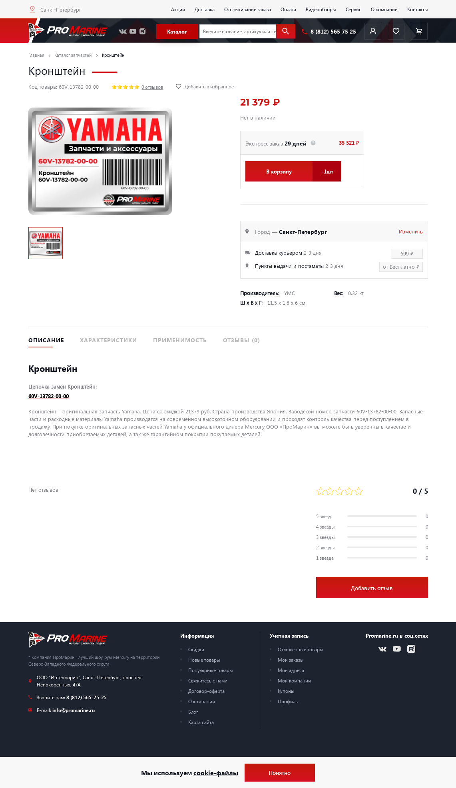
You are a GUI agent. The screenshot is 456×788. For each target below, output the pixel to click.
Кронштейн (113, 55)
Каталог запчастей (73, 55)
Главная (36, 55)
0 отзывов (152, 87)
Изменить (411, 231)
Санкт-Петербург (60, 9)
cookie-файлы (215, 772)
